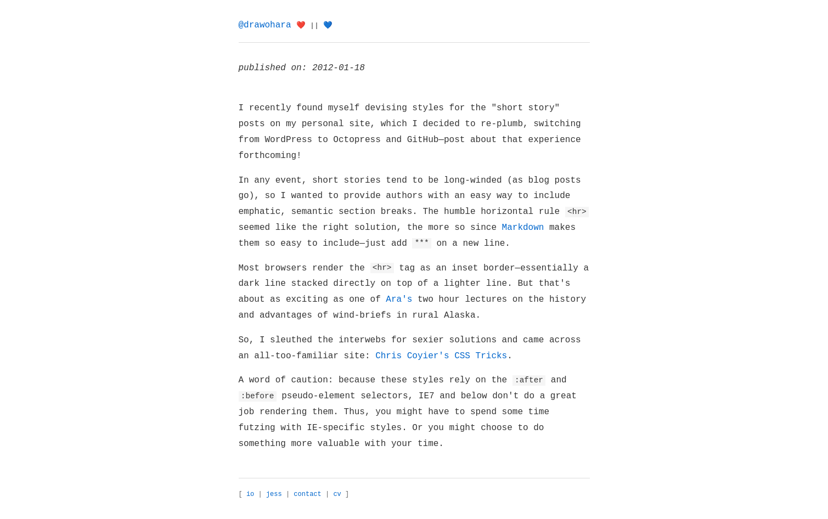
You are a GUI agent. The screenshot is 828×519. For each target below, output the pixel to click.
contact (307, 494)
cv (337, 494)
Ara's (399, 299)
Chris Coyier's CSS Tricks (441, 356)
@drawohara (265, 25)
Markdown (523, 228)
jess (274, 494)
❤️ (301, 25)
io (250, 494)
